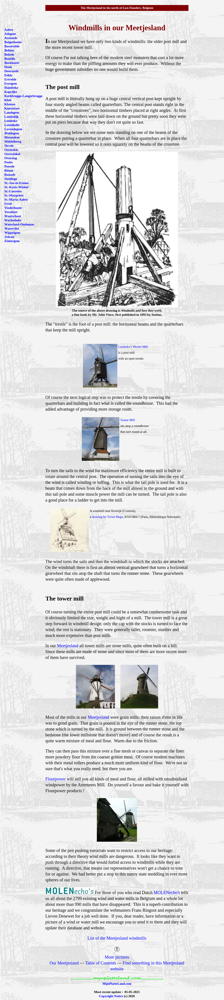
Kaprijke (10, 92)
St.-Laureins (13, 191)
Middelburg (12, 141)
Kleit (7, 100)
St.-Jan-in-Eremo (16, 183)
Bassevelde (11, 46)
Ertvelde (10, 79)
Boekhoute (11, 63)
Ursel (8, 203)
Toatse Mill (127, 420)
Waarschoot (12, 216)
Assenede (10, 38)
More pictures (117, 957)
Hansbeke (11, 87)
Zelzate (9, 237)
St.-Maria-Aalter (16, 199)
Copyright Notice (111, 996)
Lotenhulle (11, 125)
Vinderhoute (13, 208)
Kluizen (9, 104)
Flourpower (55, 778)
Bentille (9, 58)
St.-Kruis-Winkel (16, 187)
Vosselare (10, 212)
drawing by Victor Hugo (107, 517)
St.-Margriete (13, 195)
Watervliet (11, 228)
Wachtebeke (12, 220)
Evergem (10, 83)
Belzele (9, 54)
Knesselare (12, 108)
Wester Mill (140, 346)
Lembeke (124, 346)
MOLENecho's (167, 892)
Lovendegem (13, 129)
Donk (8, 67)
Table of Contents (100, 963)
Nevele (9, 145)
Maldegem (11, 133)
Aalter (8, 29)
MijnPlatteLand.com (117, 983)
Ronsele (9, 174)
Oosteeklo (11, 150)
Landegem (11, 112)
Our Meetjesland (64, 963)
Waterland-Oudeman (19, 224)
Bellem (9, 50)
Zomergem (12, 241)
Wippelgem (12, 232)
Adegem (10, 34)
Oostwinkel (12, 154)
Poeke (8, 162)
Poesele (9, 166)
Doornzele (11, 71)
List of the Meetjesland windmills (116, 938)
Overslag (10, 158)
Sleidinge (10, 179)
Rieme (8, 170)
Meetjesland (67, 645)
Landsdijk (11, 116)
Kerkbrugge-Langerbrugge (23, 96)
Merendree (12, 137)
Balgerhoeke (13, 42)
